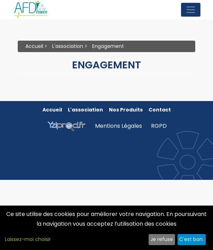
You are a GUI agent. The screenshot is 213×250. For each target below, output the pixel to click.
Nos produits (126, 109)
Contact (160, 109)
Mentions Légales (118, 126)
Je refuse (161, 239)
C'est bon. (191, 239)
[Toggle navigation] (190, 10)
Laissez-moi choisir (28, 239)
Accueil (34, 46)
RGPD (159, 126)
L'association (67, 46)
